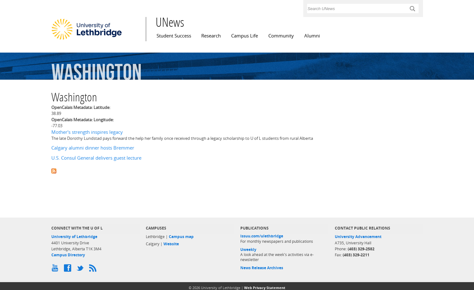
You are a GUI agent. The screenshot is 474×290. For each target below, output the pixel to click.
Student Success (174, 35)
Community (281, 35)
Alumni (312, 35)
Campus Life (244, 35)
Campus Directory (68, 255)
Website (171, 244)
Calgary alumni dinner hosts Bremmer (92, 148)
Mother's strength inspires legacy (87, 132)
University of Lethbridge (74, 236)
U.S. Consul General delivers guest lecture (96, 158)
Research (211, 35)
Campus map (181, 236)
